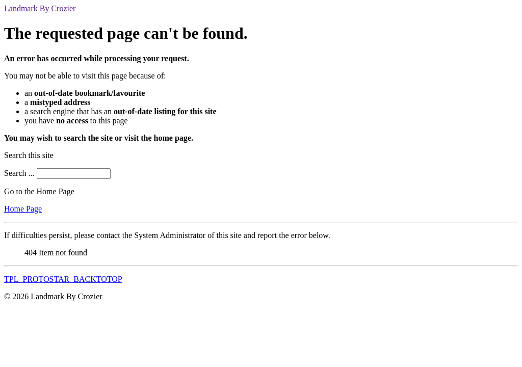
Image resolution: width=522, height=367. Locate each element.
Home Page (23, 208)
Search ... (19, 173)
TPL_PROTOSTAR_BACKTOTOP (63, 279)
